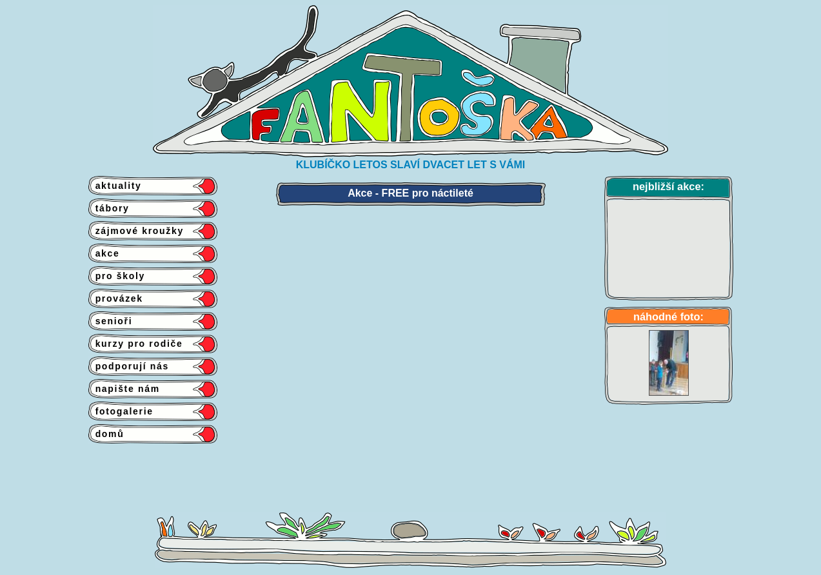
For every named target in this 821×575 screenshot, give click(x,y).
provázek (115, 298)
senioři (110, 321)
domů (106, 434)
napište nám (124, 389)
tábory (109, 208)
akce (104, 253)
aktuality (115, 185)
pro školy (117, 276)
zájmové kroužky (136, 231)
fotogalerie (120, 411)
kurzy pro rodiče (135, 343)
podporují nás (129, 366)
